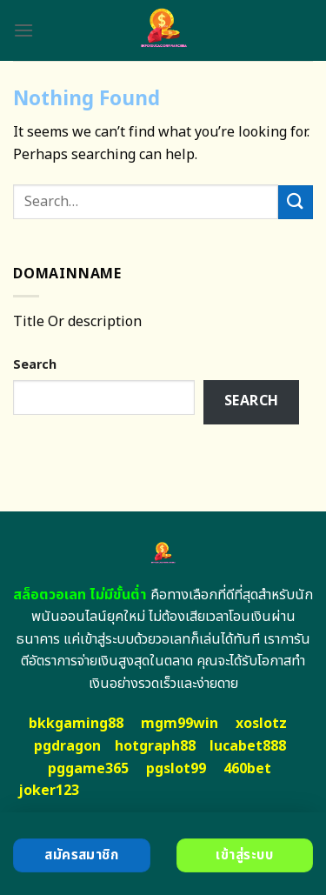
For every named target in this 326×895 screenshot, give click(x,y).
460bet (247, 768)
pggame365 (88, 768)
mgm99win (179, 723)
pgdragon (67, 746)
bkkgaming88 (76, 723)
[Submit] (295, 202)
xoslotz (261, 723)
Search (35, 365)
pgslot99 (176, 768)
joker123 (48, 790)
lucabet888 (248, 746)
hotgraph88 (155, 746)
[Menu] (23, 30)
